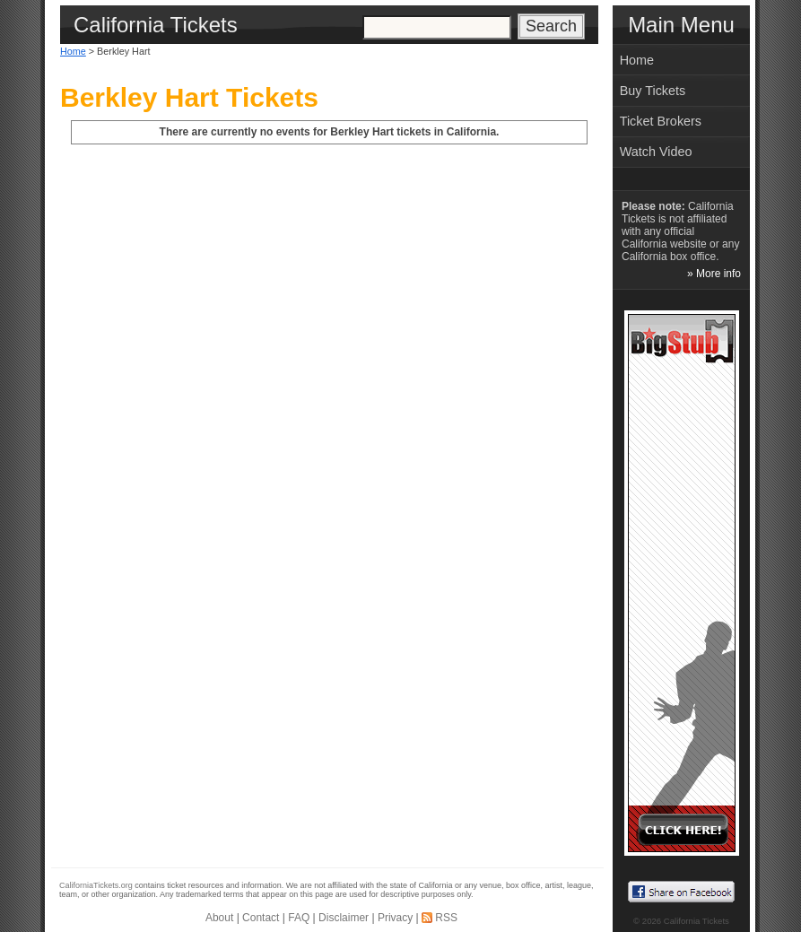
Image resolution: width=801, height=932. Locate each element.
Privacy (395, 917)
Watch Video (656, 151)
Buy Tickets (653, 90)
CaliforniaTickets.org (96, 885)
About (219, 917)
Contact (260, 917)
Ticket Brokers (660, 121)
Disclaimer (343, 917)
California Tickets (696, 921)
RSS (446, 917)
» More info (714, 273)
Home (73, 51)
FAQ (298, 917)
